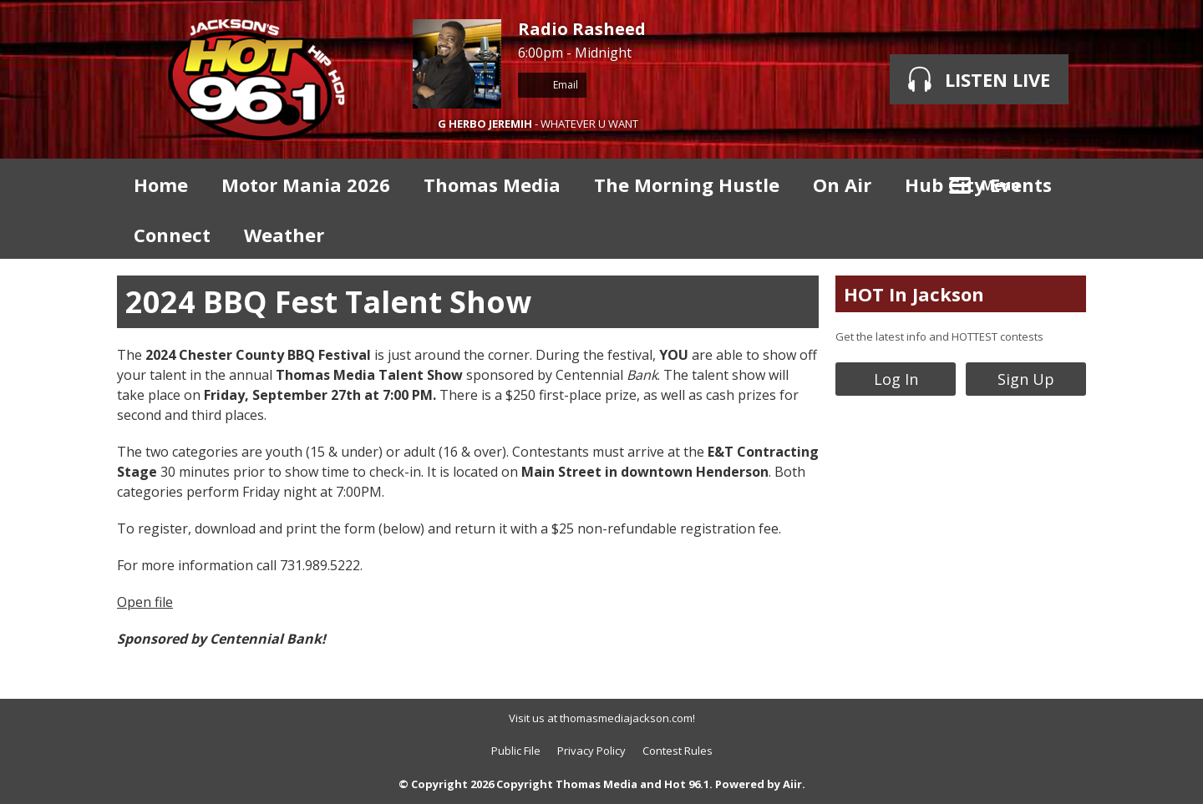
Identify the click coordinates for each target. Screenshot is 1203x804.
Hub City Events (978, 184)
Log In (896, 379)
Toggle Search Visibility (1061, 184)
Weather (284, 234)
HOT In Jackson (914, 293)
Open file (145, 602)
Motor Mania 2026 (305, 184)
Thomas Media (492, 184)
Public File (516, 750)
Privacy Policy (591, 750)
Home (161, 184)
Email (552, 85)
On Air (842, 184)
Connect (172, 234)
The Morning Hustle (686, 184)
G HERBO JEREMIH (485, 123)
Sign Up (1025, 379)
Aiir (792, 783)
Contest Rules (677, 750)
